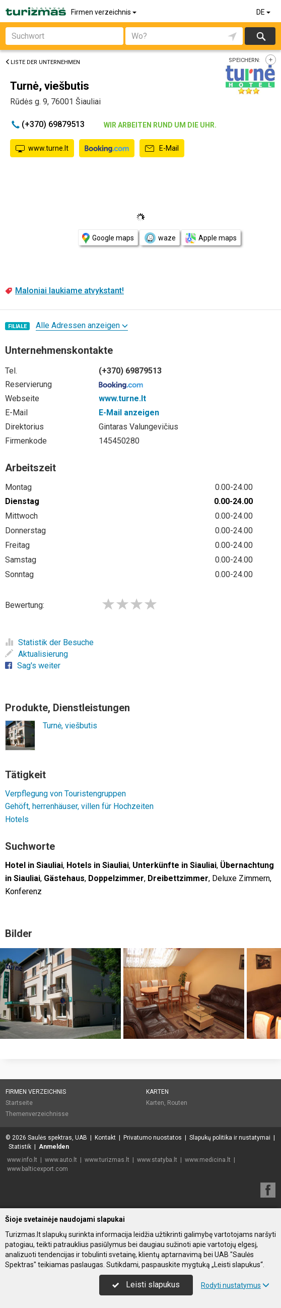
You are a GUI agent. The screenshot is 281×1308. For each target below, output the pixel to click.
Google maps (108, 238)
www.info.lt (22, 1159)
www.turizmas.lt (107, 1159)
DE (264, 12)
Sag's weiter (32, 665)
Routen (177, 1102)
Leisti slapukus (146, 1284)
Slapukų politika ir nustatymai (229, 1137)
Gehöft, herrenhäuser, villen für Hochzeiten (79, 806)
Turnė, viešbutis (70, 725)
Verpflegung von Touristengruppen (65, 793)
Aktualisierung (36, 654)
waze (160, 237)
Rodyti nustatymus (235, 1285)
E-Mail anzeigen (129, 412)
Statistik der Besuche (49, 642)
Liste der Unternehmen (42, 62)
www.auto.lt (61, 1159)
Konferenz (23, 891)
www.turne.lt (42, 148)
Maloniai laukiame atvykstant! (69, 290)
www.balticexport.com (37, 1168)
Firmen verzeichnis (104, 12)
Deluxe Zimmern (241, 878)
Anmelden (54, 1146)
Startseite (19, 1102)
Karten (157, 1091)
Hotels (17, 819)
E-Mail (162, 148)
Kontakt (105, 1137)
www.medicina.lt (208, 1159)
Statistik (20, 1146)
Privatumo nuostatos (152, 1137)
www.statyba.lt (157, 1159)
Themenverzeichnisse (37, 1113)
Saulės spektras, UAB (57, 1137)
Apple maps (211, 238)
